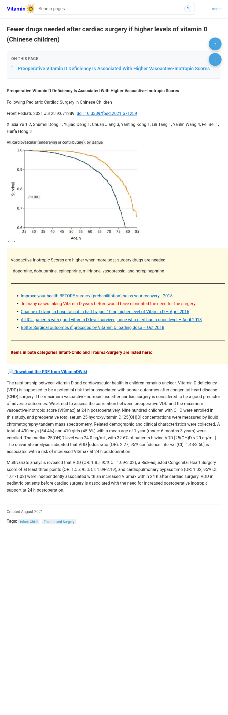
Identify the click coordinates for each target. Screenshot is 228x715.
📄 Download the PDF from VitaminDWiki (47, 371)
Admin (217, 9)
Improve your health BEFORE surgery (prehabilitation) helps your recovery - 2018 (96, 295)
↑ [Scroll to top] (215, 44)
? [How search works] (188, 9)
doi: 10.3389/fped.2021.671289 (107, 113)
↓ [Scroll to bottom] (215, 59)
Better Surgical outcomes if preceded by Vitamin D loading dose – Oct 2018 (92, 327)
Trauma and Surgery (59, 521)
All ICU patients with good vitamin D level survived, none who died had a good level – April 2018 (111, 319)
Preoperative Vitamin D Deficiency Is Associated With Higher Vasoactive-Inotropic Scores (114, 68)
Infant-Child (29, 521)
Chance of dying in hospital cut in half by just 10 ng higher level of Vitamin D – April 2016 (105, 311)
